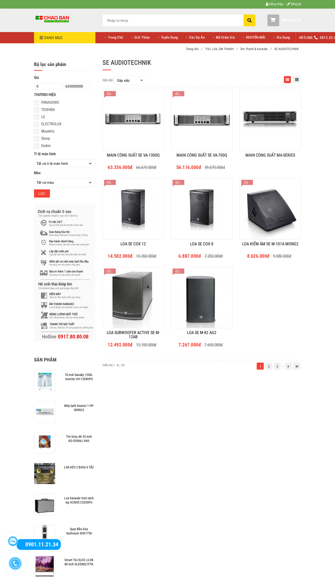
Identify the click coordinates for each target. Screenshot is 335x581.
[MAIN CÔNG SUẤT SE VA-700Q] (201, 157)
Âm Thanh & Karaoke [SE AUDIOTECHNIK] (255, 49)
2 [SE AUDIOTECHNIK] (269, 366)
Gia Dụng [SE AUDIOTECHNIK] (283, 37)
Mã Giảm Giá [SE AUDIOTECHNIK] (225, 37)
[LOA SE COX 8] (201, 246)
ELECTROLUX (51, 124)
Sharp (45, 138)
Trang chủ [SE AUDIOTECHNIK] (194, 49)
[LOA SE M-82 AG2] (201, 335)
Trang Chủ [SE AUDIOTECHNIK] (115, 37)
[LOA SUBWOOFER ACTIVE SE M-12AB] (133, 335)
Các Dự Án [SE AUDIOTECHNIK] (197, 37)
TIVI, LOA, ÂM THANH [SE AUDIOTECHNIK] (221, 49)
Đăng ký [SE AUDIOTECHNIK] (294, 4)
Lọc (42, 193)
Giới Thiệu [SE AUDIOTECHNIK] (142, 37)
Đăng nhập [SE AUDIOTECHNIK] (274, 4)
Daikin (46, 145)
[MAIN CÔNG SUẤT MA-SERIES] (270, 157)
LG (43, 117)
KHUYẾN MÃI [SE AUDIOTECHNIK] (255, 37)
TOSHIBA (48, 109)
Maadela (47, 131)
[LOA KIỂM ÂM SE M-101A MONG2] (270, 246)
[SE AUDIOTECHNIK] (53, 19)
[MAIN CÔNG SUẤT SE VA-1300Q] (133, 157)
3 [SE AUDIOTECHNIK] (277, 366)
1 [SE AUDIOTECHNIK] (260, 366)
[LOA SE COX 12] (133, 246)
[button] (284, 20)
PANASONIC (50, 102)
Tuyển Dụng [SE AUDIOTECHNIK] (169, 37)
